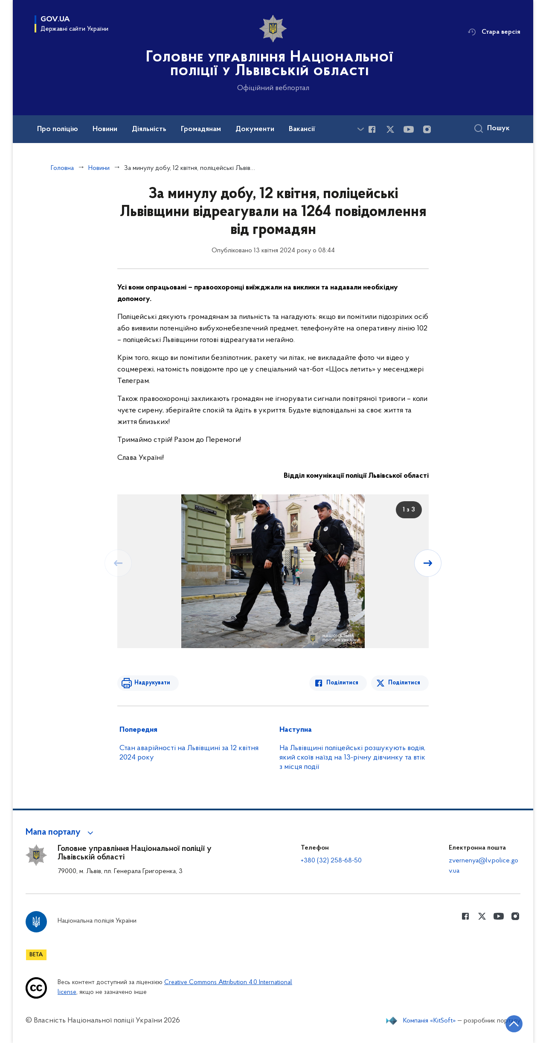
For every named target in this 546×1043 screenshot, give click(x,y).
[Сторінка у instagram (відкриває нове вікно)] (427, 129)
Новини (99, 168)
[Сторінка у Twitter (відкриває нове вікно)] (390, 129)
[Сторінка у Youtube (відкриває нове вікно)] (409, 129)
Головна (62, 168)
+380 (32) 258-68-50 (331, 860)
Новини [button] (105, 129)
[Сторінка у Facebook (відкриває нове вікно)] (372, 129)
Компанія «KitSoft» (429, 1020)
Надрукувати (152, 683)
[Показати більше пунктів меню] (360, 129)
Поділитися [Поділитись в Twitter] (404, 683)
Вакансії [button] (302, 129)
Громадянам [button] (201, 129)
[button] (61, 832)
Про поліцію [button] (57, 129)
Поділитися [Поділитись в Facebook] (342, 683)
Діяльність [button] (149, 129)
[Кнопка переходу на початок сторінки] (514, 1023)
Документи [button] (254, 129)
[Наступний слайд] (427, 563)
